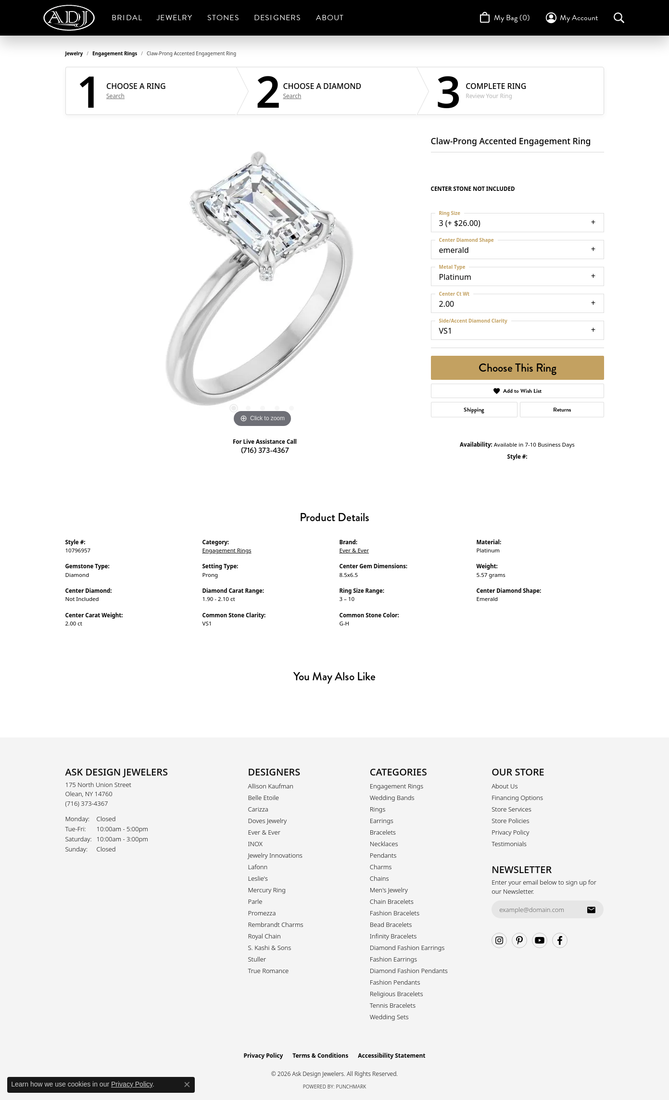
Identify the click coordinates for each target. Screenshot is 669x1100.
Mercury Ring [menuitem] (267, 890)
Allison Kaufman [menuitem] (271, 786)
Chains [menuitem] (379, 878)
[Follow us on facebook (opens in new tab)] (560, 940)
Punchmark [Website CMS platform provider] (351, 1086)
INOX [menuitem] (255, 843)
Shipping (474, 409)
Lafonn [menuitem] (258, 866)
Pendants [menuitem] (383, 855)
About (330, 18)
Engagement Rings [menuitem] (396, 786)
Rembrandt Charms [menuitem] (275, 924)
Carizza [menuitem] (258, 809)
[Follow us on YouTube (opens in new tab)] (539, 940)
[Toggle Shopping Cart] (504, 18)
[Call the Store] (86, 803)
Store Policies (510, 820)
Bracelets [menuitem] (383, 832)
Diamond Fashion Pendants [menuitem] (409, 970)
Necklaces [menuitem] (384, 843)
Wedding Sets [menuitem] (389, 1016)
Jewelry (174, 18)
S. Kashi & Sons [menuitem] (269, 947)
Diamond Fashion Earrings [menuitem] (407, 947)
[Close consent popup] (187, 1085)
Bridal (127, 18)
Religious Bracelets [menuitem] (396, 993)
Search (115, 96)
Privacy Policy (510, 832)
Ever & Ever (354, 550)
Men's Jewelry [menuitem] (389, 890)
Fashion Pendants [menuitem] (395, 982)
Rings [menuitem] (377, 809)
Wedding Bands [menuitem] (392, 797)
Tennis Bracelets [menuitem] (393, 1005)
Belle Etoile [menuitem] (263, 797)
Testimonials (509, 843)
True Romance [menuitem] (268, 970)
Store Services (511, 809)
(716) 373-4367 (265, 450)
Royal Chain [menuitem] (264, 936)
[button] (571, 18)
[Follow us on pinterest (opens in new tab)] (519, 940)
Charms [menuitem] (381, 866)
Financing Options (517, 797)
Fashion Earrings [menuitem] (393, 959)
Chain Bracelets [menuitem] (392, 901)
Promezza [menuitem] (262, 913)
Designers (278, 18)
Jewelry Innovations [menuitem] (275, 855)
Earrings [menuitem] (381, 820)
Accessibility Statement (391, 1055)
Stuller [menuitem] (257, 959)
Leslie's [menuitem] (258, 878)
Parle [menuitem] (255, 901)
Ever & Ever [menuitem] (264, 832)
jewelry (74, 53)
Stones (223, 18)
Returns (562, 409)
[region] (262, 285)
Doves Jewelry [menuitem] (267, 820)
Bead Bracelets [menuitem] (391, 924)
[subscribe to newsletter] (591, 909)
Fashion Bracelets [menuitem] (394, 913)
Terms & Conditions (320, 1055)
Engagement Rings (114, 53)
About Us (505, 786)
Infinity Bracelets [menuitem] (393, 936)
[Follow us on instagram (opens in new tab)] (499, 940)
